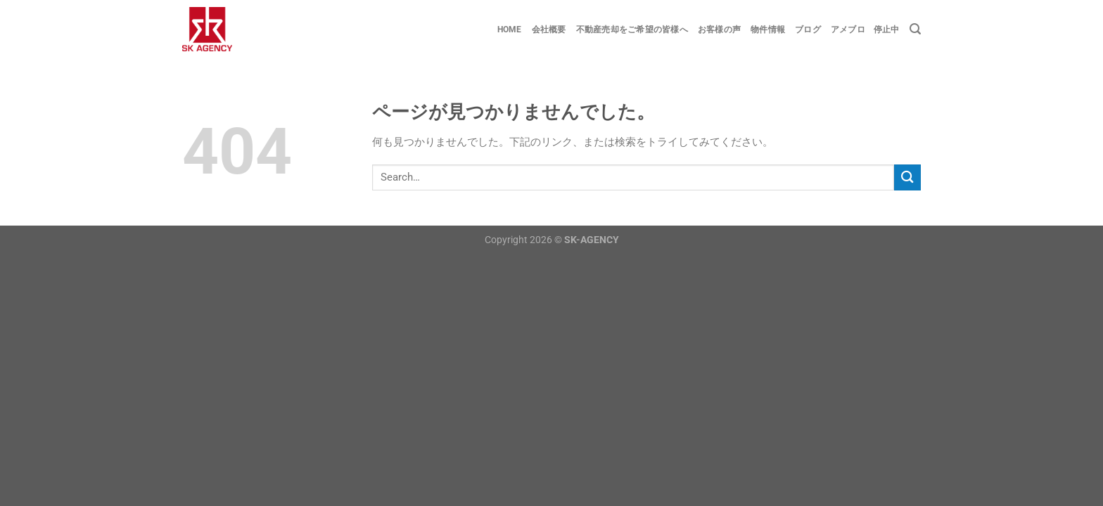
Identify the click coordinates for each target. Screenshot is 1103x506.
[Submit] (907, 177)
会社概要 (549, 29)
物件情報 (768, 29)
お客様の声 (719, 29)
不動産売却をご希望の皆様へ (632, 29)
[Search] (915, 29)
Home (509, 29)
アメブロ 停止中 (865, 29)
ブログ (808, 29)
